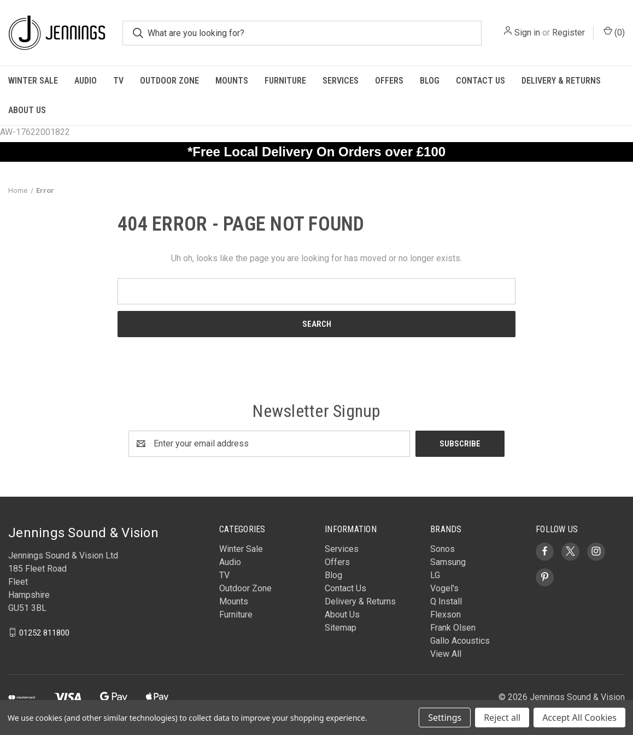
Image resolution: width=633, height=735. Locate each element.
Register (568, 32)
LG (435, 575)
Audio (85, 80)
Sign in (527, 32)
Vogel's (444, 588)
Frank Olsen (453, 627)
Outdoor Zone (169, 80)
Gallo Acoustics (460, 641)
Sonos (442, 549)
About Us (27, 110)
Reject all (502, 718)
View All (445, 654)
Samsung (448, 562)
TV (118, 80)
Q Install (446, 601)
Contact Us (480, 80)
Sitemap (340, 627)
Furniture (285, 80)
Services (341, 80)
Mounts (231, 80)
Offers (389, 80)
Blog (429, 80)
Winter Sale (33, 80)
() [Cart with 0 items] (614, 32)
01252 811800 (44, 632)
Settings (444, 718)
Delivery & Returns (561, 80)
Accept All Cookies (579, 718)
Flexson (445, 614)
